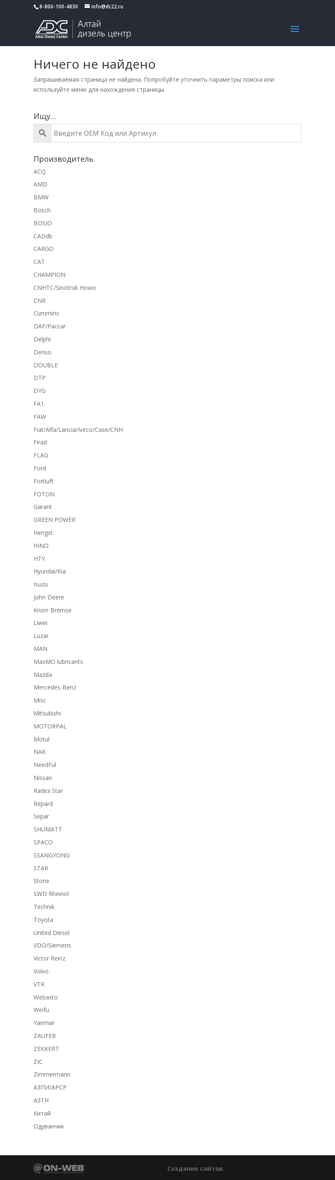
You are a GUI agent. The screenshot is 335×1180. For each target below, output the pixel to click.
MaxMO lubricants (58, 662)
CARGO (44, 249)
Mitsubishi (47, 713)
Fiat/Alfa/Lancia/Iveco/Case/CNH (78, 430)
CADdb (43, 236)
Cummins (46, 313)
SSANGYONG (52, 855)
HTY (39, 559)
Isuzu (41, 584)
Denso (43, 352)
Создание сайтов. (195, 1168)
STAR (41, 868)
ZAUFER (45, 1036)
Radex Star (48, 791)
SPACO (43, 842)
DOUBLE (46, 365)
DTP (40, 378)
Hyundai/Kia (50, 571)
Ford (40, 468)
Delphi (42, 339)
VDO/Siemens (52, 945)
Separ (41, 816)
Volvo (41, 971)
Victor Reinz (49, 958)
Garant (43, 507)
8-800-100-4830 (58, 6)
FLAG (41, 455)
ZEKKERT (46, 1049)
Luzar (41, 636)
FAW (40, 417)
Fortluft (44, 481)
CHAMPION (49, 275)
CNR (40, 301)
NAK (40, 752)
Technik (44, 907)
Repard (43, 804)
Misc (40, 700)
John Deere (49, 597)
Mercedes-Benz (55, 687)
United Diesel (52, 933)
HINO (41, 546)
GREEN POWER (54, 520)
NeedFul (45, 765)
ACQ (40, 172)
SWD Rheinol (51, 894)
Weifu (41, 1010)
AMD (40, 184)
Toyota (43, 920)
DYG (40, 391)
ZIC (38, 1062)
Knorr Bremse (53, 610)
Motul (41, 739)
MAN (40, 649)
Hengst (43, 533)
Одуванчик (49, 1126)
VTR (39, 984)
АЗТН (41, 1100)
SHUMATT (48, 829)
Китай (42, 1113)
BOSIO (43, 223)
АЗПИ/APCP (50, 1087)
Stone (41, 881)
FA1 (39, 404)
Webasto (46, 997)
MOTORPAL (50, 726)
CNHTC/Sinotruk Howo (65, 288)
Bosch (42, 210)
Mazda (43, 675)
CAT (39, 262)
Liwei (40, 623)
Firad (40, 442)
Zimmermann (52, 1074)
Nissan (43, 778)
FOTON (44, 494)
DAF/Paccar (50, 326)
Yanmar (44, 1023)
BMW (41, 197)
